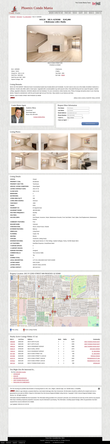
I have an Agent (62, 120)
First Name (61, 108)
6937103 (12, 363)
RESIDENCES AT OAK (93, 358)
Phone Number (62, 115)
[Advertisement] (55, 422)
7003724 (12, 344)
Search (80, 13)
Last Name (61, 110)
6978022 (12, 360)
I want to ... (61, 117)
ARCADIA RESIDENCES (20, 378)
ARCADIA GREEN (95, 349)
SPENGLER (96, 363)
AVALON (15, 376)
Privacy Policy (48, 438)
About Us (91, 13)
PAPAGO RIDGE (95, 356)
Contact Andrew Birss (39, 117)
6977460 (12, 353)
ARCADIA (19, 17)
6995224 (12, 346)
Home (2, 442)
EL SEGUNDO (27, 17)
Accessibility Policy (56, 438)
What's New (68, 13)
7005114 (12, 351)
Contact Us (98, 13)
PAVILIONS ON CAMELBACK (21, 382)
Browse (75, 13)
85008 (63, 75)
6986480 (12, 341)
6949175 (12, 349)
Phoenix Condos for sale (56, 13)
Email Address (62, 113)
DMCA (63, 438)
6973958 (12, 356)
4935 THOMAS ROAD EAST (92, 341)
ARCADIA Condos (21, 372)
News (85, 13)
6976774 (12, 358)
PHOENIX (12, 17)
